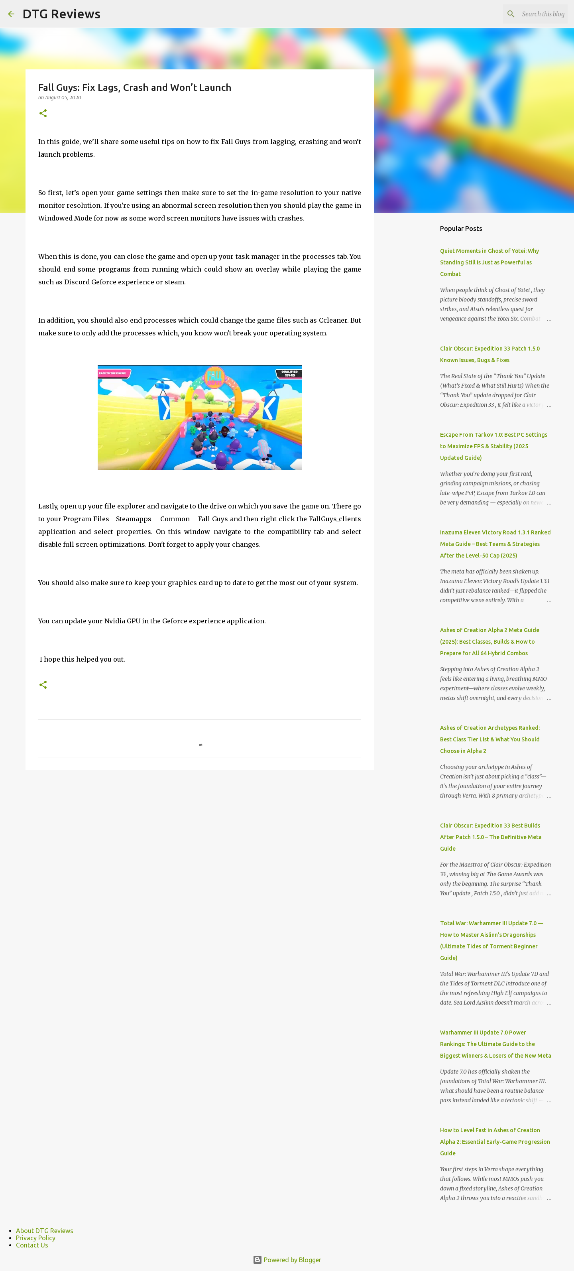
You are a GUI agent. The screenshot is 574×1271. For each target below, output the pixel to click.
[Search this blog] (526, 14)
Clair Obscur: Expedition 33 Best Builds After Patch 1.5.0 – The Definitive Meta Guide (491, 837)
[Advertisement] (414, 344)
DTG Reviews (61, 13)
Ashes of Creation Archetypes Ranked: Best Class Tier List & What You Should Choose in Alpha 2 (490, 739)
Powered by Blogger (287, 1259)
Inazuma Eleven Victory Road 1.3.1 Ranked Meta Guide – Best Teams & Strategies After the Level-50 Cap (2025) (495, 544)
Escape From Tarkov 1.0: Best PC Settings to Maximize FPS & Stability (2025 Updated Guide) (493, 446)
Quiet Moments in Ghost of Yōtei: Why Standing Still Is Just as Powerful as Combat (489, 262)
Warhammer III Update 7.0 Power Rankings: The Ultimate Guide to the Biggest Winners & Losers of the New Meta (495, 1044)
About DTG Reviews (44, 1230)
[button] (43, 113)
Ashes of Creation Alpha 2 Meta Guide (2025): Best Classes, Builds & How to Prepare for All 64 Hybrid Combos (489, 641)
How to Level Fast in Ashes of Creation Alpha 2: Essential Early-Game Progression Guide (495, 1142)
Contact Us (32, 1245)
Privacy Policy (35, 1237)
